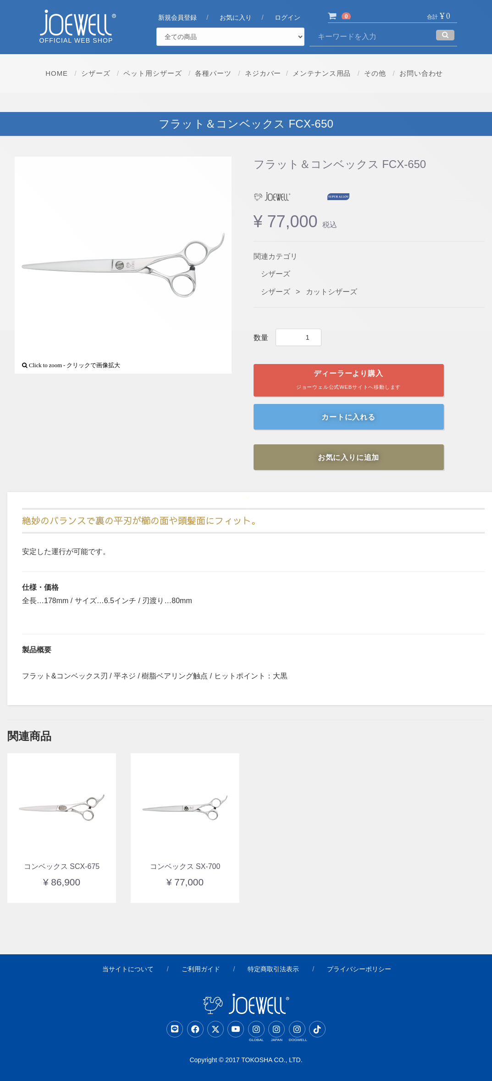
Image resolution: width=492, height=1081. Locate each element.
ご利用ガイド (201, 969)
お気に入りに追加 (348, 457)
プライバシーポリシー (359, 969)
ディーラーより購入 (348, 382)
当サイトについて (128, 969)
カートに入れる (348, 417)
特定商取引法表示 (273, 969)
